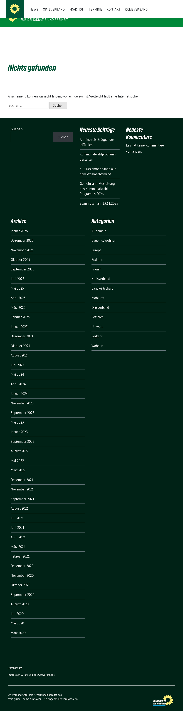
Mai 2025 (17, 283)
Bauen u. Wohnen (104, 235)
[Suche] (163, 3)
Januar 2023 (19, 426)
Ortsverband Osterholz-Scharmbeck (57, 14)
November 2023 (22, 397)
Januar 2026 (19, 225)
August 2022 (20, 445)
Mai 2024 (17, 369)
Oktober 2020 (20, 579)
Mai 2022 (17, 455)
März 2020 (18, 627)
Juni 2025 (17, 273)
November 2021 (22, 484)
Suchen (17, 123)
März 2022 (18, 464)
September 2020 (22, 589)
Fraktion (97, 254)
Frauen (96, 264)
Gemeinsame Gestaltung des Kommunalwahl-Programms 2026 (97, 183)
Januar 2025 (19, 321)
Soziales (97, 311)
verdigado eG (70, 693)
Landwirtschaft (102, 283)
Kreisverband (101, 273)
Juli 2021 (17, 512)
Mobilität (98, 292)
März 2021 (18, 541)
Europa (96, 244)
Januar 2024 (19, 388)
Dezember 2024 (22, 330)
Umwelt (97, 321)
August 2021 (20, 503)
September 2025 (22, 264)
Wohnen (97, 340)
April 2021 (18, 531)
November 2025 (22, 244)
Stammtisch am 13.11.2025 (99, 198)
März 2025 (18, 302)
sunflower (35, 693)
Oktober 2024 (20, 340)
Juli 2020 (17, 608)
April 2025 (18, 292)
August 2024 (20, 350)
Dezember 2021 (22, 474)
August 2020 (20, 598)
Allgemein (99, 225)
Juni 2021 (17, 522)
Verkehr (97, 330)
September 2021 (22, 493)
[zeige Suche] (168, 3)
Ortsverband (100, 302)
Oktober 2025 (20, 254)
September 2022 (22, 436)
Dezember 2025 (22, 235)
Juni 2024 (17, 359)
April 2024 (18, 378)
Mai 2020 (17, 617)
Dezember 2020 (22, 560)
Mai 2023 (17, 417)
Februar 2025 (20, 311)
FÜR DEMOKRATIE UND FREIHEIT (44, 20)
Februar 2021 (20, 551)
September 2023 (22, 407)
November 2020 (22, 570)
